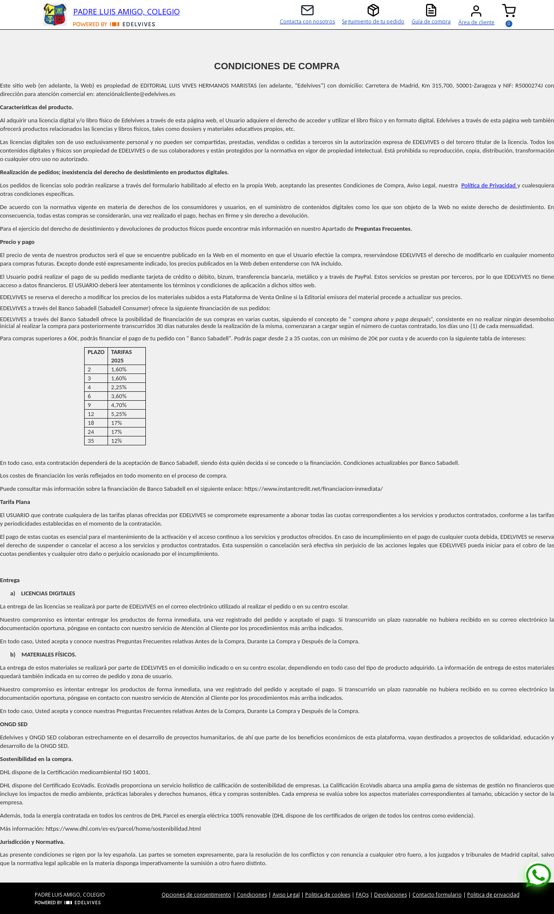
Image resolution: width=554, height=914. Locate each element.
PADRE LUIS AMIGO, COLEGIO (126, 11)
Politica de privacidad (493, 894)
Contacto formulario (437, 894)
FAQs (362, 894)
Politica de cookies (327, 894)
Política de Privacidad (489, 185)
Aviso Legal (286, 894)
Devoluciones (390, 894)
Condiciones (252, 894)
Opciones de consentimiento (196, 894)
